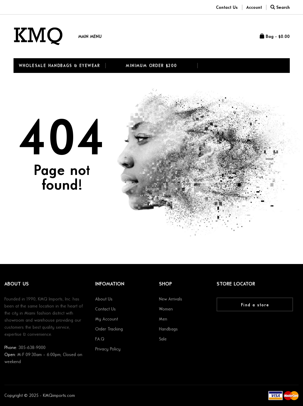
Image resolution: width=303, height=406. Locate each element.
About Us (104, 299)
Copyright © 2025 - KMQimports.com (39, 396)
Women (166, 309)
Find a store (255, 305)
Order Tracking (109, 329)
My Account (106, 319)
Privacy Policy (107, 349)
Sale (163, 339)
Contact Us (105, 309)
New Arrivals (170, 299)
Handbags (168, 329)
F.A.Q (99, 339)
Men (163, 319)
